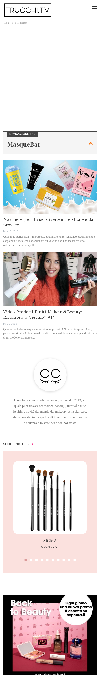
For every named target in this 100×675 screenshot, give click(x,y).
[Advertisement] (50, 77)
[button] (25, 560)
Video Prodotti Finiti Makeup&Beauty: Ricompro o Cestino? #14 (42, 314)
